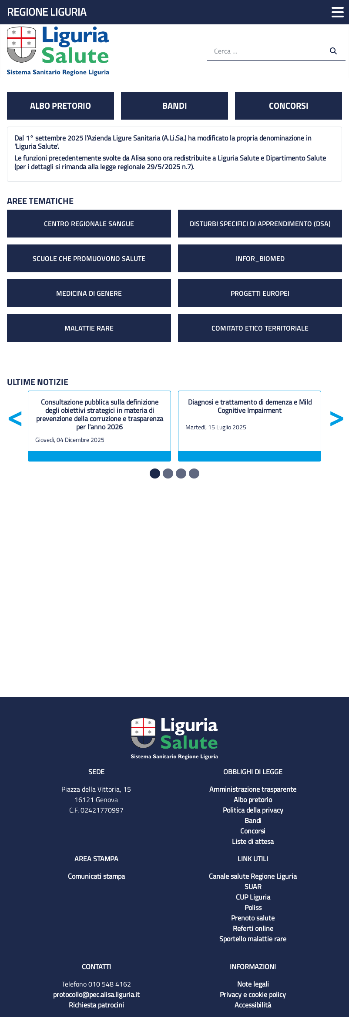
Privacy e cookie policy (253, 994)
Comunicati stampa (96, 876)
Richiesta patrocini (96, 1005)
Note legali (253, 984)
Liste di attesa (253, 841)
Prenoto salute (253, 918)
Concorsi (252, 831)
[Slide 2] (181, 473)
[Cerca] (265, 50)
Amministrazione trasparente (252, 789)
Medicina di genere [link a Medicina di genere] (89, 293)
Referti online (253, 928)
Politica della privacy (253, 810)
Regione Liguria (46, 12)
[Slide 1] (168, 473)
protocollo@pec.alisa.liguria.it (96, 994)
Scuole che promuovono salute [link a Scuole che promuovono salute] (89, 258)
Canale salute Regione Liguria (253, 876)
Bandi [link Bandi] (174, 105)
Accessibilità (253, 1005)
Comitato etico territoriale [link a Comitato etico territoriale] (260, 328)
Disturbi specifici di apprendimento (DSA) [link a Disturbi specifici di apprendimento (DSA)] (260, 223)
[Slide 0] (155, 473)
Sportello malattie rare (252, 938)
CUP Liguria (253, 897)
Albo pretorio (253, 799)
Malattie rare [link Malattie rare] (89, 328)
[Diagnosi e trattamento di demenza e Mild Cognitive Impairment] (249, 408)
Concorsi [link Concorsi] (289, 105)
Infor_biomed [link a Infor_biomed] (260, 258)
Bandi (253, 820)
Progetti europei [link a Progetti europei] (260, 293)
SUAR (253, 886)
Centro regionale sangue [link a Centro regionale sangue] (89, 223)
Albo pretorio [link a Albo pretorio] (60, 105)
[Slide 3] (194, 473)
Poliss (253, 907)
